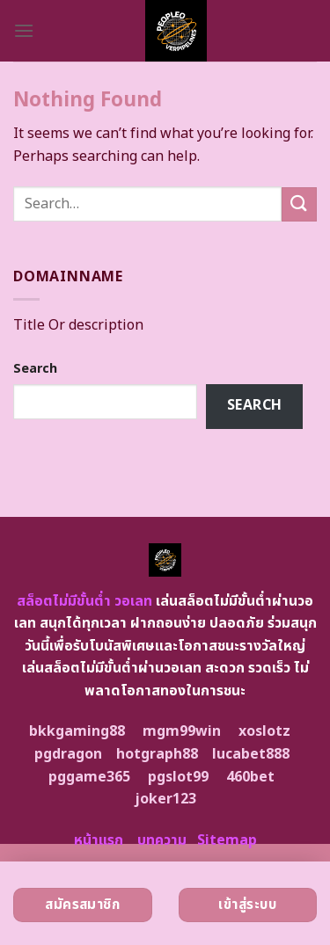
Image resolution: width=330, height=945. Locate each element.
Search (35, 369)
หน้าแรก (98, 840)
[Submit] (299, 204)
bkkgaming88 (77, 731)
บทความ (162, 840)
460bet (250, 777)
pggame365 (89, 777)
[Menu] (23, 30)
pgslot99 (178, 777)
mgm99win (182, 731)
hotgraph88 (157, 754)
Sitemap (227, 840)
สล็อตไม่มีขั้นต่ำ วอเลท (84, 601)
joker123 (165, 799)
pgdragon (68, 754)
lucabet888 (251, 754)
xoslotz (264, 731)
